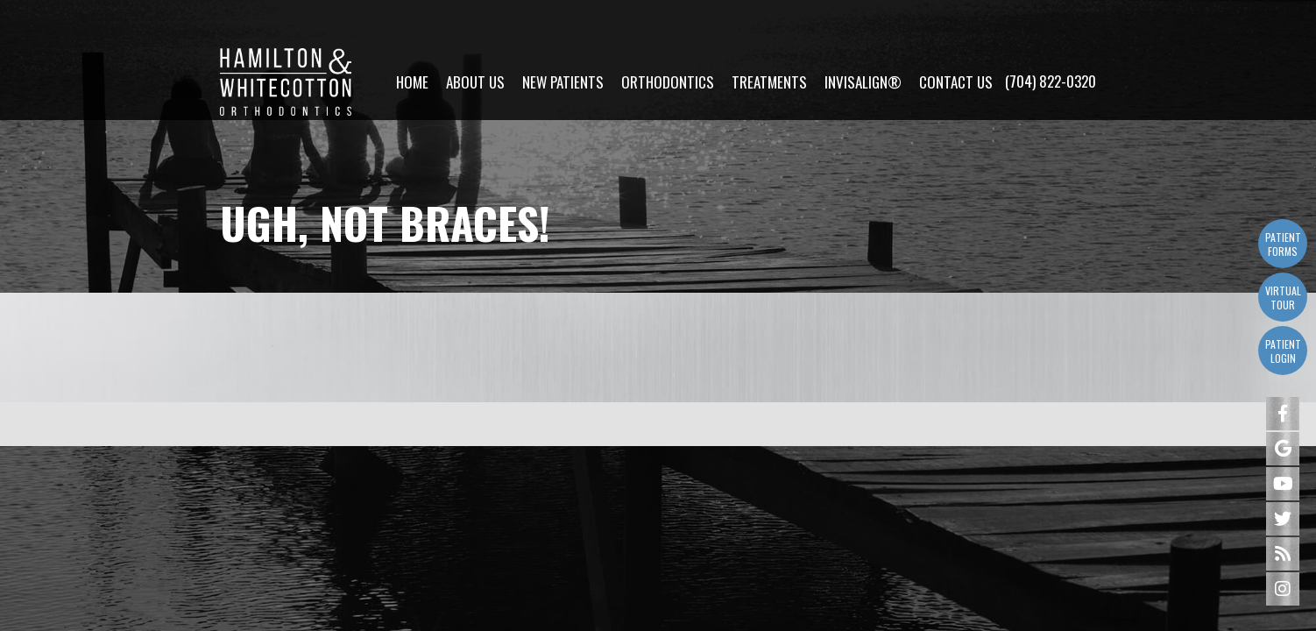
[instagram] (1282, 589)
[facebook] (1282, 413)
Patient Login (1283, 351)
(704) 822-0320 (1050, 36)
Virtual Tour (1283, 297)
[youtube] (1282, 483)
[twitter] (1282, 518)
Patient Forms (1283, 244)
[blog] (1282, 554)
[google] (1282, 448)
